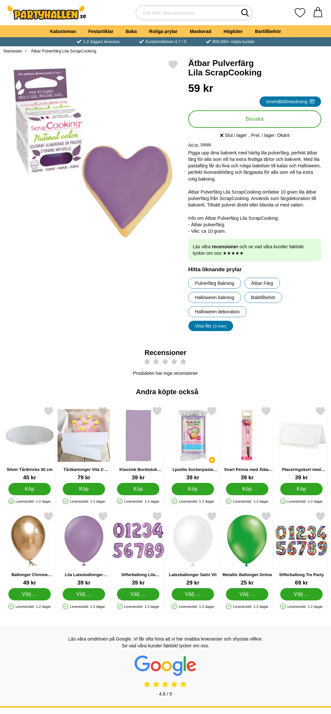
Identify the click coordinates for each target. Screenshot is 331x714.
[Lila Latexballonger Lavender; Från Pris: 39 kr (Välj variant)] (84, 548)
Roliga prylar (163, 31)
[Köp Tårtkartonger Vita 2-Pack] (84, 489)
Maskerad (200, 31)
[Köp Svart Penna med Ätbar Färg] (247, 489)
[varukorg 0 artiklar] (318, 13)
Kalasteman (63, 31)
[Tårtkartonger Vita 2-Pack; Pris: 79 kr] (84, 443)
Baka (131, 31)
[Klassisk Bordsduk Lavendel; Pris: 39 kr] (138, 443)
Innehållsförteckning (290, 101)
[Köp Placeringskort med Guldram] (301, 489)
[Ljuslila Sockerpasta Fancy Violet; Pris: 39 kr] (192, 443)
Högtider (233, 31)
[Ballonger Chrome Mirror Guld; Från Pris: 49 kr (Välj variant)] (29, 548)
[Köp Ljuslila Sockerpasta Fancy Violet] (193, 489)
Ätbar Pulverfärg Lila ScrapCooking (63, 51)
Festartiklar (100, 31)
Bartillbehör (268, 31)
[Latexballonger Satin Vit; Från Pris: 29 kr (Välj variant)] (192, 548)
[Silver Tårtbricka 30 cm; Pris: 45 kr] (29, 443)
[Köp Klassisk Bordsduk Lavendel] (138, 489)
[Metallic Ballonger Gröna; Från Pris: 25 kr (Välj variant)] (247, 548)
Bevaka (255, 119)
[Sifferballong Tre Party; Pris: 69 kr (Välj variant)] (301, 548)
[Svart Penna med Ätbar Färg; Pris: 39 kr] (247, 443)
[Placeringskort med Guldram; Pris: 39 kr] (301, 443)
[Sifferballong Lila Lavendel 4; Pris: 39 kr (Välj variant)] (138, 548)
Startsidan (12, 51)
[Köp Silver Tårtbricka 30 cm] (29, 489)
